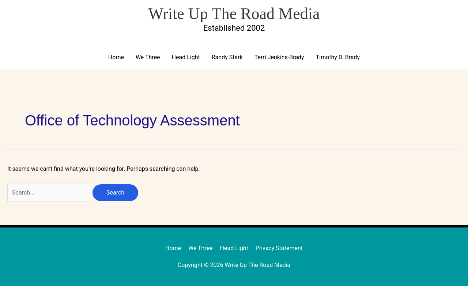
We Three (148, 57)
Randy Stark (227, 57)
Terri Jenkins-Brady (279, 57)
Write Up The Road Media (234, 14)
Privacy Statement (279, 248)
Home (116, 57)
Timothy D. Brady (338, 57)
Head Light (186, 57)
